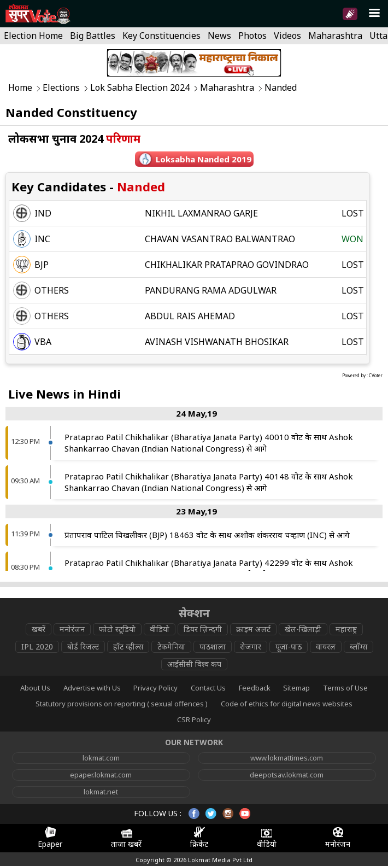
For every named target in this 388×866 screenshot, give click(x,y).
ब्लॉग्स (358, 646)
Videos (287, 36)
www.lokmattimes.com (286, 758)
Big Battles (92, 36)
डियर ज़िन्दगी (203, 629)
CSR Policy (194, 719)
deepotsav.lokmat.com (287, 775)
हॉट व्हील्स (128, 646)
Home (20, 87)
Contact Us (208, 688)
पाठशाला (212, 646)
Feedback (255, 688)
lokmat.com (101, 758)
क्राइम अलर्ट (253, 629)
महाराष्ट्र (346, 629)
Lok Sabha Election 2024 (140, 87)
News (219, 36)
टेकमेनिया (171, 646)
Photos (252, 36)
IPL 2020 (37, 646)
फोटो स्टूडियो (117, 629)
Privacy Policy (155, 688)
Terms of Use (345, 688)
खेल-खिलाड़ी (303, 629)
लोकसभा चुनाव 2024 (74, 138)
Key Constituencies (161, 36)
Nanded (280, 87)
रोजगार (250, 646)
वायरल (326, 646)
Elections (61, 87)
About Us (35, 688)
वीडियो (159, 629)
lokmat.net (101, 792)
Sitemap (296, 688)
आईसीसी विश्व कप (194, 664)
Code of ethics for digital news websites (286, 704)
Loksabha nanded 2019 (203, 159)
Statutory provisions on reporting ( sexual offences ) (122, 704)
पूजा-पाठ (288, 646)
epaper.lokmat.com (101, 775)
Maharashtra (335, 36)
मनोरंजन (72, 629)
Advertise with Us (92, 688)
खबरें (38, 629)
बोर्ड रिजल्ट (83, 646)
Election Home (33, 36)
